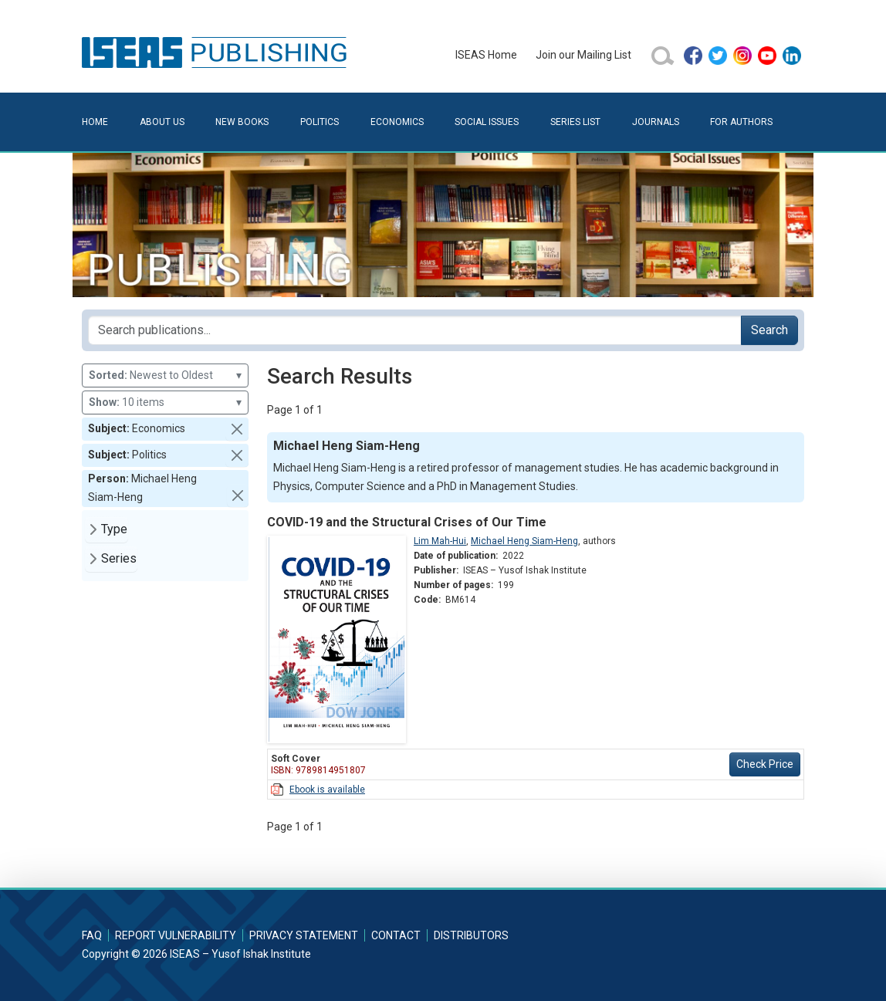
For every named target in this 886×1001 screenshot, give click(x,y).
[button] (237, 429)
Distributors (471, 935)
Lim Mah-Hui (440, 541)
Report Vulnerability (175, 935)
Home (95, 122)
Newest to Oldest (165, 375)
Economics (397, 122)
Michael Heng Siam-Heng (524, 541)
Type (114, 529)
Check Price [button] (764, 764)
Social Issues (487, 122)
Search (769, 330)
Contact (396, 935)
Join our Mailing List (583, 55)
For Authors (741, 122)
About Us (162, 122)
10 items (165, 402)
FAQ (92, 935)
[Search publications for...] (415, 330)
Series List (575, 122)
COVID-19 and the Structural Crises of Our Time (406, 522)
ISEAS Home (486, 55)
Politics (319, 122)
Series (119, 558)
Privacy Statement (303, 935)
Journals (655, 122)
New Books (242, 122)
